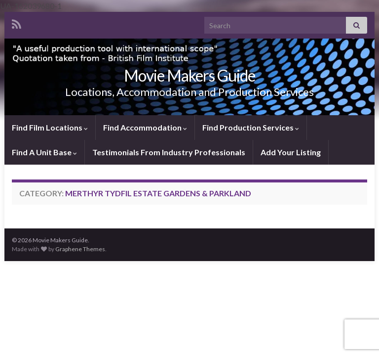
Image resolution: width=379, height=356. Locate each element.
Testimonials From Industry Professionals (168, 152)
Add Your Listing (291, 152)
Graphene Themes (80, 249)
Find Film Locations (50, 127)
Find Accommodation (145, 127)
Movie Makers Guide (189, 75)
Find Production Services (250, 127)
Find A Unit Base (44, 152)
